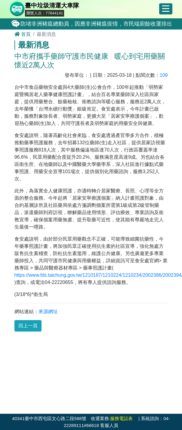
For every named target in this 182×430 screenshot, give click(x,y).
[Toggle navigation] (165, 9)
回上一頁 (28, 325)
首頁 (22, 34)
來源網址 (48, 311)
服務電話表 (121, 418)
